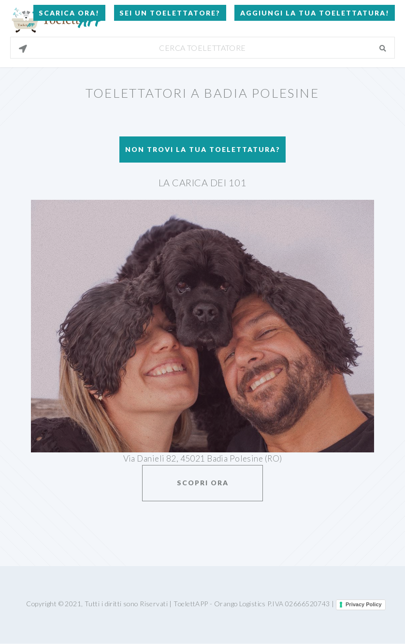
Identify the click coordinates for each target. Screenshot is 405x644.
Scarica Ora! (69, 13)
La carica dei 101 (202, 182)
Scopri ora (203, 483)
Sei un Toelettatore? (169, 13)
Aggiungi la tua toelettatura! (315, 13)
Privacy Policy (364, 604)
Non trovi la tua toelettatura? (202, 149)
